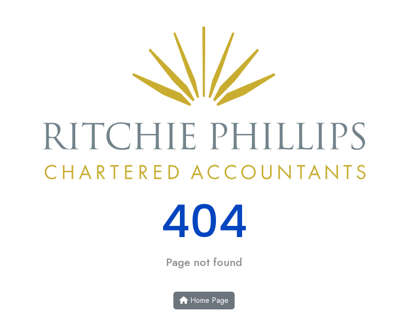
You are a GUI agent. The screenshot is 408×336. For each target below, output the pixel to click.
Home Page (204, 300)
